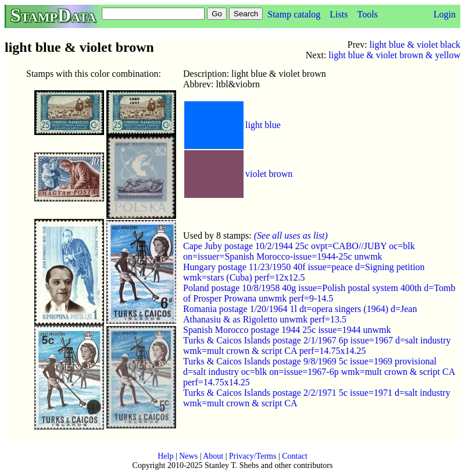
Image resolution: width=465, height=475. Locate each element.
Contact (294, 456)
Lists (339, 14)
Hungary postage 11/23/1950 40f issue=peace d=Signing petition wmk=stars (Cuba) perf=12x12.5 (304, 272)
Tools (367, 14)
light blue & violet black (415, 44)
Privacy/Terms (252, 456)
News (188, 456)
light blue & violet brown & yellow (394, 55)
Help (165, 456)
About (213, 456)
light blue (263, 125)
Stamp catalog (293, 14)
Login (445, 14)
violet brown (268, 174)
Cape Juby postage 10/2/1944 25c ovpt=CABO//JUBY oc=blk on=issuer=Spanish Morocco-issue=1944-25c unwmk (299, 251)
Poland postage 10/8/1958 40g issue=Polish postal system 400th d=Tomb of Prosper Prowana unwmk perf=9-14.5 (319, 293)
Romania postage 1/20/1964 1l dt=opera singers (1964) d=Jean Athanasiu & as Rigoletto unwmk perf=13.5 (300, 314)
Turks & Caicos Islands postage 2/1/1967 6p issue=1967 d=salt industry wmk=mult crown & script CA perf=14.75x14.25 (317, 345)
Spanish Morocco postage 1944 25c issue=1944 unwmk (287, 330)
